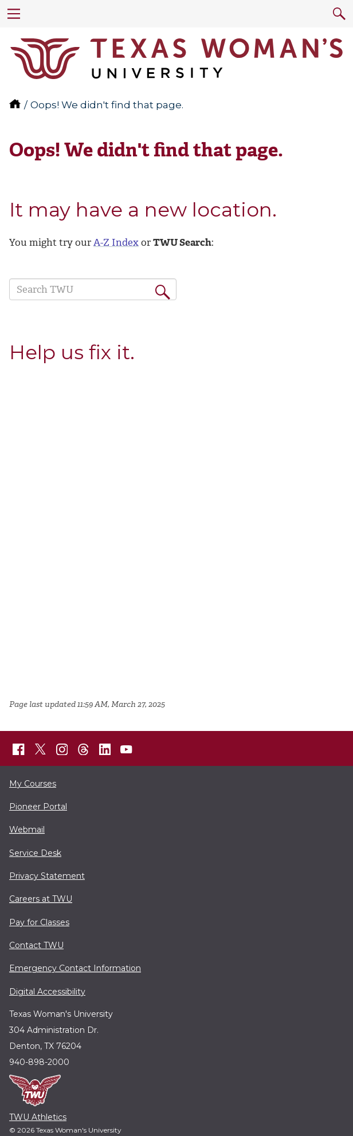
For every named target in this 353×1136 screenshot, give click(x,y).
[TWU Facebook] (19, 749)
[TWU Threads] (84, 749)
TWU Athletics (37, 1117)
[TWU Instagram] (62, 749)
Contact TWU (36, 945)
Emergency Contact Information (75, 968)
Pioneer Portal (38, 806)
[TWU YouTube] (127, 749)
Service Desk (35, 853)
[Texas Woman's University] (176, 58)
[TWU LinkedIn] (105, 749)
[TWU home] (16, 105)
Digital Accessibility (47, 991)
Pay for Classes (39, 922)
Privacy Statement (47, 876)
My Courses (32, 784)
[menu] (14, 13)
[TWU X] (40, 749)
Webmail (27, 829)
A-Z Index (116, 242)
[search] (339, 13)
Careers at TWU (40, 899)
